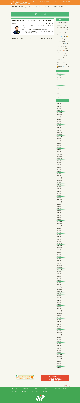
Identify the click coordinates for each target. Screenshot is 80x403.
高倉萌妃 (59, 77)
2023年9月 (59, 160)
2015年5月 (59, 345)
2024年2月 (59, 151)
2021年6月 (59, 210)
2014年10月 (59, 358)
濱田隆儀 (14, 23)
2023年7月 (59, 164)
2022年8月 (59, 184)
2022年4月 (59, 191)
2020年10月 (59, 225)
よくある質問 (35, 391)
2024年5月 (59, 145)
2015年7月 (59, 341)
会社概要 (45, 391)
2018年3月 (59, 282)
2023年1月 (59, 175)
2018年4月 (59, 280)
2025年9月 (59, 116)
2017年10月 (59, 291)
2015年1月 (59, 352)
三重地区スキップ (60, 86)
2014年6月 (59, 365)
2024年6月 (59, 143)
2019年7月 (59, 252)
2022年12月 (59, 177)
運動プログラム (42, 1)
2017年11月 (59, 289)
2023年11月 (59, 156)
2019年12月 (59, 243)
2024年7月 (59, 142)
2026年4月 (59, 103)
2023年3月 (59, 171)
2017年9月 (59, 293)
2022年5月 (59, 190)
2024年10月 (59, 136)
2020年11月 (59, 223)
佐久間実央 (59, 91)
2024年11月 (59, 134)
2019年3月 (59, 260)
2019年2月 (59, 262)
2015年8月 (59, 339)
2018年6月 (59, 276)
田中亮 (58, 82)
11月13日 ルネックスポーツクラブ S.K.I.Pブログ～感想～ (32, 21)
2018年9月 (59, 271)
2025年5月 (59, 123)
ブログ (65, 388)
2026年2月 (59, 106)
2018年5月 (59, 278)
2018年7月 (59, 275)
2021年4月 (59, 214)
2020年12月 (59, 221)
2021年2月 (59, 217)
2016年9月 (59, 315)
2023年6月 (59, 166)
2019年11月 (59, 245)
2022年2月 (59, 195)
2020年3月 (59, 238)
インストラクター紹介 (65, 1)
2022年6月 (59, 188)
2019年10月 (59, 247)
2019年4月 (59, 258)
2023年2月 (59, 173)
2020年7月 (59, 230)
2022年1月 (59, 197)
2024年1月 (59, 153)
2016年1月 (59, 330)
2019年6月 (59, 254)
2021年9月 (59, 204)
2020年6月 (59, 232)
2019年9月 (59, 249)
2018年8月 (59, 273)
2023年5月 (59, 167)
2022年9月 (59, 182)
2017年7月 (59, 297)
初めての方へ (34, 1)
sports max (39, 402)
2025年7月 (59, 119)
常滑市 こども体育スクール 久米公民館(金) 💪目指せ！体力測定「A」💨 (63, 41)
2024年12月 (59, 132)
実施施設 (56, 1)
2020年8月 (59, 228)
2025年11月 (59, 112)
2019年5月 (59, 256)
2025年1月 (59, 130)
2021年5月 (59, 212)
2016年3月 (59, 326)
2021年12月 (59, 199)
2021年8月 (59, 206)
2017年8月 (59, 295)
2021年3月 (59, 215)
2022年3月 (59, 193)
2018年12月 (59, 265)
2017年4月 (59, 302)
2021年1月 (59, 219)
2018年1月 (59, 286)
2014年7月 (59, 363)
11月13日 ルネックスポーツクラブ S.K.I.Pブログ (23, 38)
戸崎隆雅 (59, 93)
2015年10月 (59, 335)
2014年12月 (59, 354)
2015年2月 (59, 350)
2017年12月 (59, 287)
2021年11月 (59, 201)
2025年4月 (59, 125)
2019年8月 (59, 251)
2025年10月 (59, 114)
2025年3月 (59, 127)
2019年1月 (59, 263)
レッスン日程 (59, 90)
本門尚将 (59, 97)
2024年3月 (59, 149)
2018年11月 (59, 267)
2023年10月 (59, 158)
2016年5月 (59, 323)
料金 (47, 1)
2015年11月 (59, 334)
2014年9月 (59, 360)
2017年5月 (59, 300)
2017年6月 (59, 299)
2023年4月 (59, 169)
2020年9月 (59, 226)
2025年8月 (59, 117)
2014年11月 (59, 356)
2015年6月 (59, 343)
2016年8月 (59, 317)
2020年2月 (59, 239)
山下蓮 (58, 79)
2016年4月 (59, 324)
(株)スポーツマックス (55, 378)
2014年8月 (59, 361)
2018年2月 (59, 284)
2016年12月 (59, 310)
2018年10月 (59, 269)
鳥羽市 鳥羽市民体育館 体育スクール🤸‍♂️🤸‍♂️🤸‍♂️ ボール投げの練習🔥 (62, 48)
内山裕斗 (59, 73)
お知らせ (59, 88)
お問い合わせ (25, 391)
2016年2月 (59, 328)
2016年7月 (59, 319)
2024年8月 (59, 140)
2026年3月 (59, 105)
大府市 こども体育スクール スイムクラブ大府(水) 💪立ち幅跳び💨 (62, 64)
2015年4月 (59, 347)
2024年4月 (59, 147)
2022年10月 (59, 180)
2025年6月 (59, 121)
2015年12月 (59, 332)
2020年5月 (59, 234)
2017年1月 (59, 308)
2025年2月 (59, 129)
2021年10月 (59, 202)
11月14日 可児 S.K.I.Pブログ (47, 38)
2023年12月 (59, 154)
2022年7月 (59, 186)
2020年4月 (59, 236)
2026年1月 (59, 108)
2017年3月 (59, 304)
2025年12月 (59, 110)
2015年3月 (59, 348)
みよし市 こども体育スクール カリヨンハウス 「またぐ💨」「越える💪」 (63, 34)
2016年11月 (59, 311)
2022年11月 (59, 178)
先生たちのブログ (60, 84)
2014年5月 (59, 367)
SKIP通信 (59, 75)
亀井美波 (59, 80)
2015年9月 (59, 337)
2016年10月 (59, 313)
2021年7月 (59, 208)
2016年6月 (59, 321)
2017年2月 (59, 306)
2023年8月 (59, 162)
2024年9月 (59, 138)
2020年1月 (59, 241)
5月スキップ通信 (60, 22)
